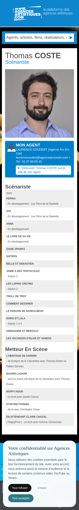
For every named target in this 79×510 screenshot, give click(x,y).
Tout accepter (21, 498)
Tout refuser (20, 488)
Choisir (42, 488)
